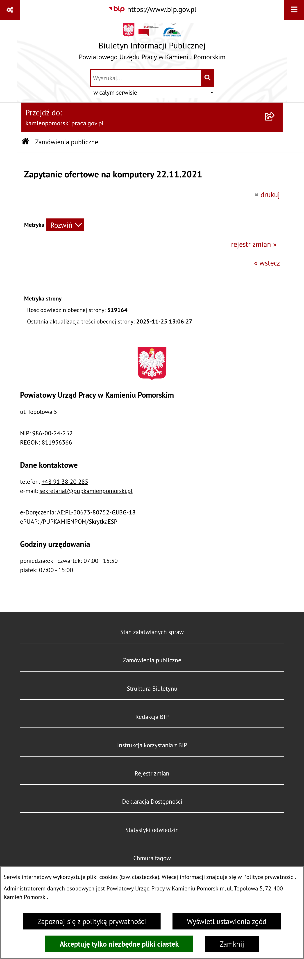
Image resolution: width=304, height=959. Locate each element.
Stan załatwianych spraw (152, 632)
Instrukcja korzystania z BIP (152, 745)
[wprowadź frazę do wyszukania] (146, 78)
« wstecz (267, 262)
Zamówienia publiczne (152, 660)
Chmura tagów (152, 858)
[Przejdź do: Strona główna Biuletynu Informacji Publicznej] (25, 142)
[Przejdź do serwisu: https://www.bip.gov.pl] (152, 9)
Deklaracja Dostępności (152, 801)
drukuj (270, 194)
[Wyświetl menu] (294, 10)
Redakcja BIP (152, 716)
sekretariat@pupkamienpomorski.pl (86, 491)
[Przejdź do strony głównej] (152, 43)
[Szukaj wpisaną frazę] (208, 78)
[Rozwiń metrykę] (65, 224)
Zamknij (232, 943)
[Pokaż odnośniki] (10, 10)
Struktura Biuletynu (152, 688)
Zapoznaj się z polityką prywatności (92, 921)
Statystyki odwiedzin (152, 830)
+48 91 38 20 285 (65, 481)
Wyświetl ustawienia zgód (226, 921)
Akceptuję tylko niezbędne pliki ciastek (119, 944)
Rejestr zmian (152, 773)
